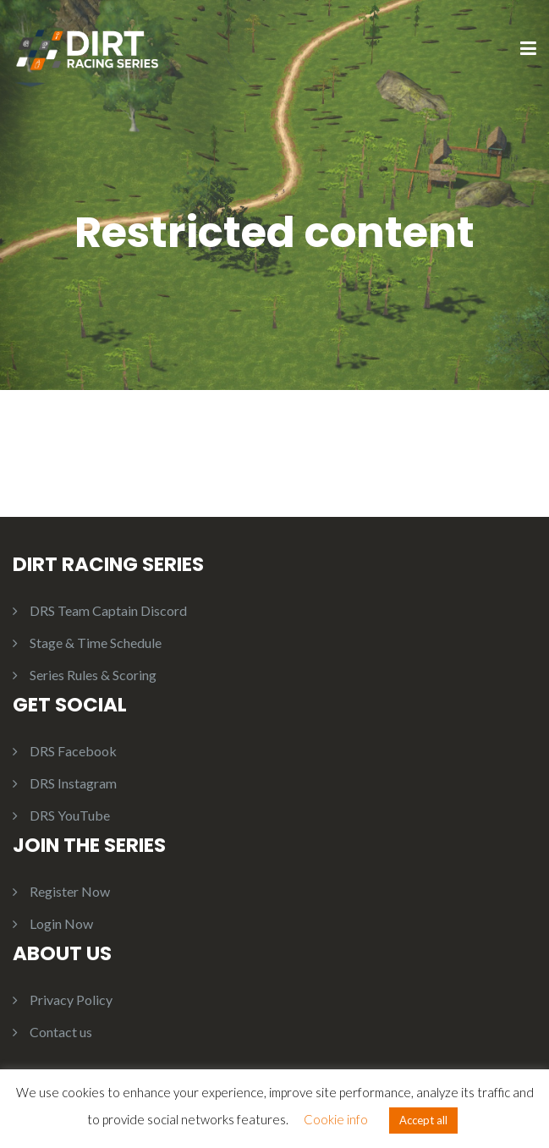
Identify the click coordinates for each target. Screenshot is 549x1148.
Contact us (61, 1032)
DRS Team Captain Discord (108, 610)
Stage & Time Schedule (96, 642)
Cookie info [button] (336, 1119)
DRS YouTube (70, 815)
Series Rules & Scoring (93, 675)
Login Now (61, 923)
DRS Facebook (73, 751)
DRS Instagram (73, 783)
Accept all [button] (423, 1120)
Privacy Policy (71, 999)
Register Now (70, 891)
